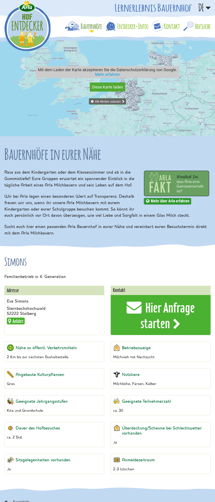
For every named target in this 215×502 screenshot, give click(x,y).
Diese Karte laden (107, 87)
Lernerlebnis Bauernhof (153, 7)
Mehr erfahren (107, 74)
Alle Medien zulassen (108, 101)
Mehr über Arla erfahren (170, 200)
